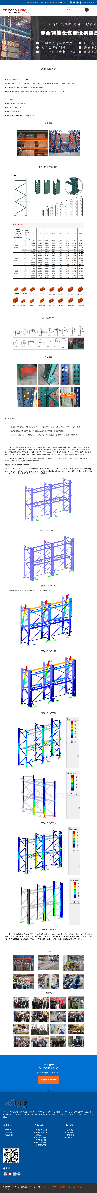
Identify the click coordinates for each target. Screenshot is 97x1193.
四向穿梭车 (72, 1112)
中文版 (86, 2)
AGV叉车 (88, 1112)
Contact (63, 2)
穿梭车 (48, 1112)
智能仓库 (41, 1112)
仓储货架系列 (41, 1140)
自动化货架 (71, 1114)
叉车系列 (39, 1135)
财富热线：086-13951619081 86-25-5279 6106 (42, 2)
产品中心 (45, 1187)
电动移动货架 (8, 1114)
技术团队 (63, 1187)
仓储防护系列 (41, 1145)
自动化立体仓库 (41, 1130)
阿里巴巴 (8, 1130)
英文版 (92, 2)
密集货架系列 (41, 1137)
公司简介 (70, 1130)
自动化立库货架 (82, 1114)
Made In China (10, 1135)
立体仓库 (32, 1112)
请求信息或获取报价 (48, 1080)
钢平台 (5, 1112)
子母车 (64, 1112)
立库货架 (62, 1114)
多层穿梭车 (56, 1112)
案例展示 (72, 1187)
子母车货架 (53, 1114)
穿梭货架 (26, 1114)
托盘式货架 (14, 1112)
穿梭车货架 (43, 1114)
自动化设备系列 (41, 1132)
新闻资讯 (81, 1187)
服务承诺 (70, 1137)
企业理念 (70, 1132)
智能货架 (34, 1114)
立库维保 (54, 1187)
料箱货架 (18, 1114)
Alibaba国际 (9, 1132)
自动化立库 (24, 1112)
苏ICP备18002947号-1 (21, 1189)
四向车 (80, 1112)
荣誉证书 (70, 1135)
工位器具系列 (41, 1142)
